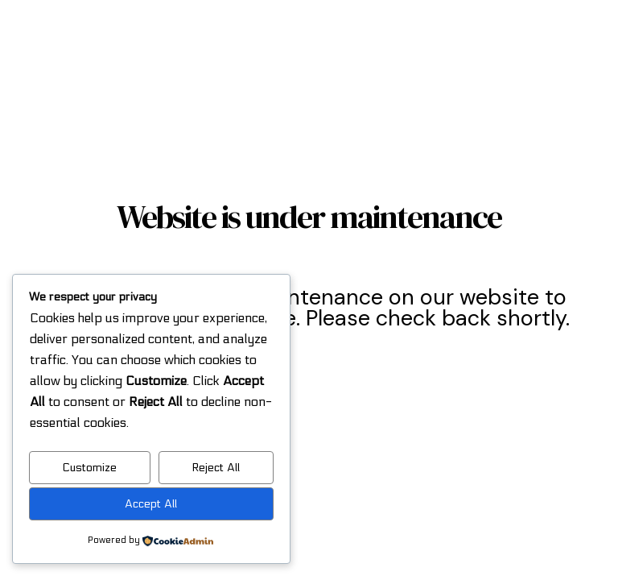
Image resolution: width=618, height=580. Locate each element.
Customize (89, 467)
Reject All (216, 467)
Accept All (151, 504)
